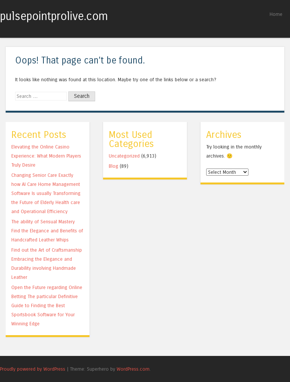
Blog (113, 166)
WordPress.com (133, 369)
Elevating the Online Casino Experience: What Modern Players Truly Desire (46, 156)
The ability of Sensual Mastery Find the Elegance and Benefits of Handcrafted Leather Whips (47, 231)
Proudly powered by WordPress (32, 369)
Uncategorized (124, 156)
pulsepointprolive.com (54, 16)
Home (276, 14)
